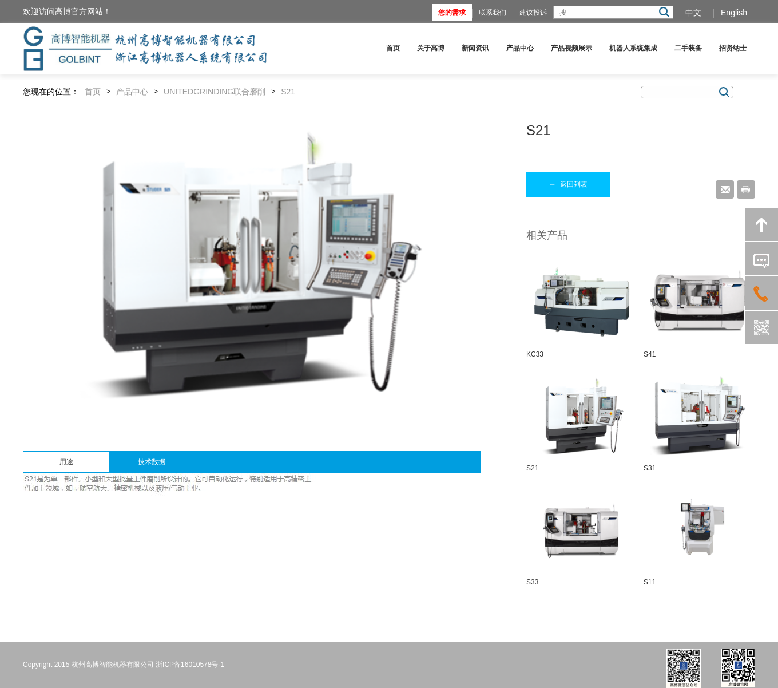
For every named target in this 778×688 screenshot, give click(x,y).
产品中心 (520, 48)
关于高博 (430, 48)
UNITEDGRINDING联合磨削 (214, 91)
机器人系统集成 (633, 48)
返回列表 (568, 184)
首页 (393, 48)
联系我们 (492, 13)
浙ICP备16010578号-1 (190, 665)
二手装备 (688, 48)
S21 (288, 91)
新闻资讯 (475, 48)
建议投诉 (533, 13)
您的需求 (452, 13)
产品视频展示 (571, 48)
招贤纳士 (733, 48)
